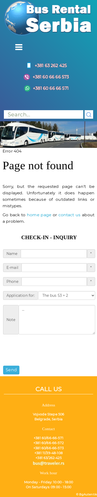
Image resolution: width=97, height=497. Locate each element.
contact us (69, 214)
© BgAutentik (86, 494)
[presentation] (42, 350)
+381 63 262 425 (45, 65)
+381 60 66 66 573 (45, 77)
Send (11, 369)
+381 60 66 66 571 (45, 88)
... (57, 319)
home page (39, 214)
